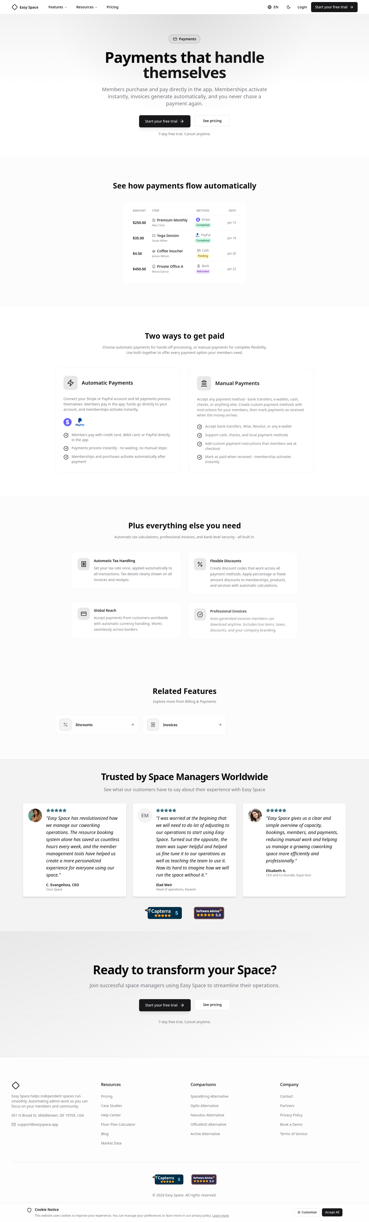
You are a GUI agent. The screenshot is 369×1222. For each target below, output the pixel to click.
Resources (87, 7)
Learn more (220, 1215)
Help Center (111, 1115)
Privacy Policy (291, 1115)
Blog (105, 1133)
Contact (286, 1096)
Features (58, 7)
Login (302, 7)
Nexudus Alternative (207, 1115)
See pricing (212, 120)
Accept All (332, 1212)
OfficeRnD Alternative (208, 1124)
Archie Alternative (205, 1133)
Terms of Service (294, 1133)
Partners (287, 1105)
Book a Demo (291, 1124)
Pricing (112, 7)
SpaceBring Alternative (210, 1096)
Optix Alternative (205, 1105)
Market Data (111, 1143)
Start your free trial (334, 7)
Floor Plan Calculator (118, 1124)
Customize (307, 1212)
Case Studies (111, 1105)
